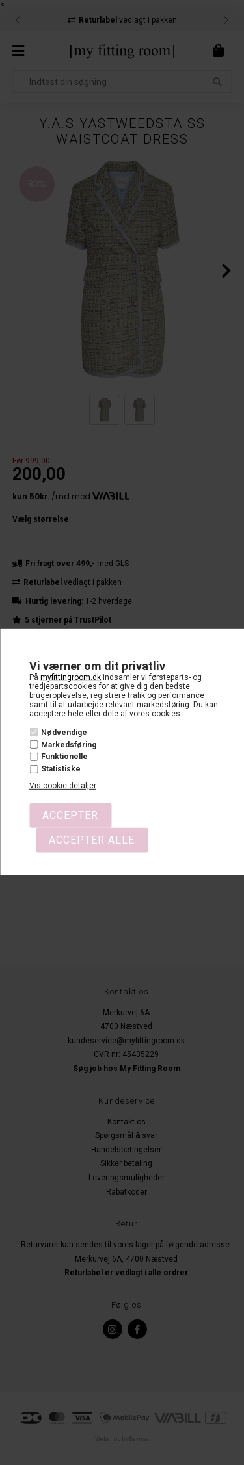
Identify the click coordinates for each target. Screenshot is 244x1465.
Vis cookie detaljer (62, 785)
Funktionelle (64, 756)
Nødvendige (64, 732)
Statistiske (61, 768)
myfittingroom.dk (70, 677)
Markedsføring (68, 744)
